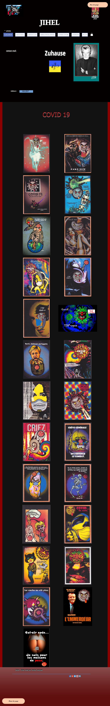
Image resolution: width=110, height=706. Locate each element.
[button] (91, 34)
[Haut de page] (13, 701)
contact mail (11, 50)
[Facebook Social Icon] (70, 676)
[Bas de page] (98, 4)
